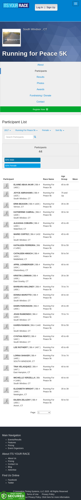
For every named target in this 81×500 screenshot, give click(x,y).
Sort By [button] (59, 130)
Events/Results (14, 439)
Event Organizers (15, 448)
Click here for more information (55, 497)
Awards (40, 89)
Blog (10, 467)
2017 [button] (7, 130)
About (40, 65)
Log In (39, 7)
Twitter (11, 483)
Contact (40, 101)
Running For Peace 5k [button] (26, 130)
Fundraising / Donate (40, 95)
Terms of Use (32, 494)
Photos (40, 83)
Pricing (11, 445)
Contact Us (13, 464)
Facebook (12, 480)
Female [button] (46, 130)
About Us (12, 458)
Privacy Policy (48, 494)
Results (40, 77)
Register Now (40, 109)
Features (12, 442)
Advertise (12, 470)
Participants (41, 71)
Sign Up (51, 7)
